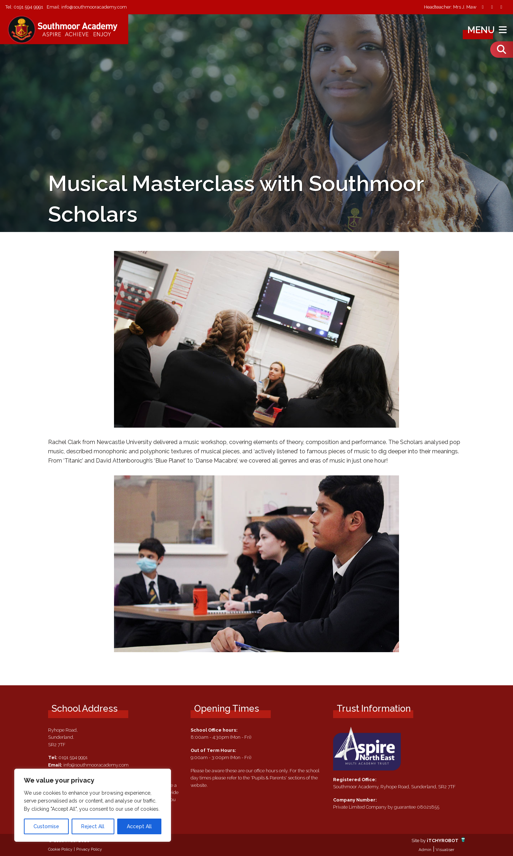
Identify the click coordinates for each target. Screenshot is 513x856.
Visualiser (445, 849)
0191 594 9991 (28, 7)
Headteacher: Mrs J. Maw (450, 7)
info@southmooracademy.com (94, 7)
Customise (46, 826)
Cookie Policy (60, 849)
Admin (425, 849)
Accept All (139, 826)
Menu (487, 30)
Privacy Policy (89, 849)
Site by (419, 840)
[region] (92, 805)
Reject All (92, 826)
